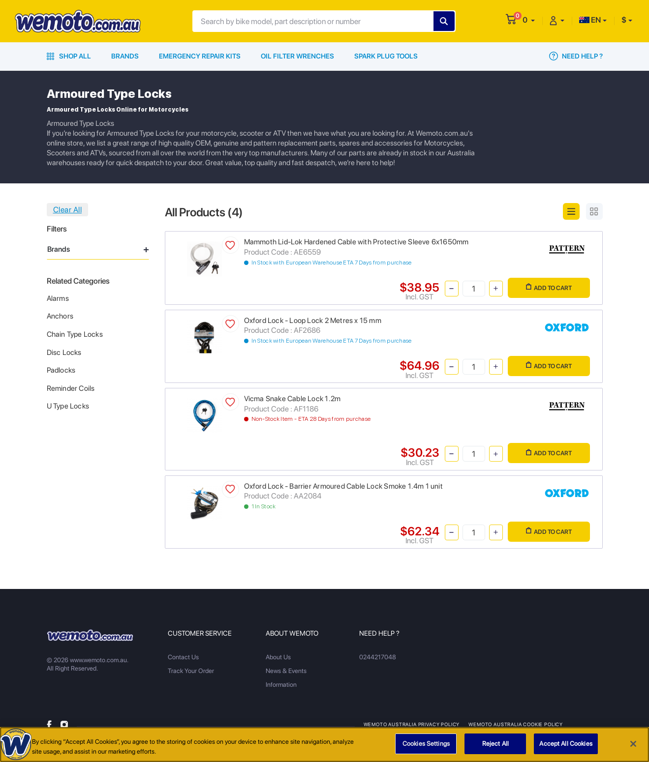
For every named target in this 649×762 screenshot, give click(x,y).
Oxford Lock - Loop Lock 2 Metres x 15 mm (312, 320)
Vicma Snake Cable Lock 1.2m (292, 398)
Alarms (58, 298)
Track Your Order (191, 670)
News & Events (286, 670)
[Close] (633, 748)
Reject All (495, 748)
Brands (125, 56)
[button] (529, 20)
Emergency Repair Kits (200, 56)
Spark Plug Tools (386, 56)
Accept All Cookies (565, 748)
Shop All (69, 56)
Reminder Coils (71, 388)
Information (281, 684)
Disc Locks (64, 352)
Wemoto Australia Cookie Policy (515, 724)
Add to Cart (549, 287)
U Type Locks (68, 406)
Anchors (60, 316)
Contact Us (183, 657)
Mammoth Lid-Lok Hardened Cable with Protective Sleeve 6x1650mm (356, 241)
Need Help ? (576, 56)
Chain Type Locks (75, 334)
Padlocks (61, 370)
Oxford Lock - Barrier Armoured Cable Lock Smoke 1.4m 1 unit (343, 486)
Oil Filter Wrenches (297, 56)
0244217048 (377, 657)
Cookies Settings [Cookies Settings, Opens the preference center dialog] (426, 748)
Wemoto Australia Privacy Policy (412, 724)
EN (590, 20)
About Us (278, 657)
